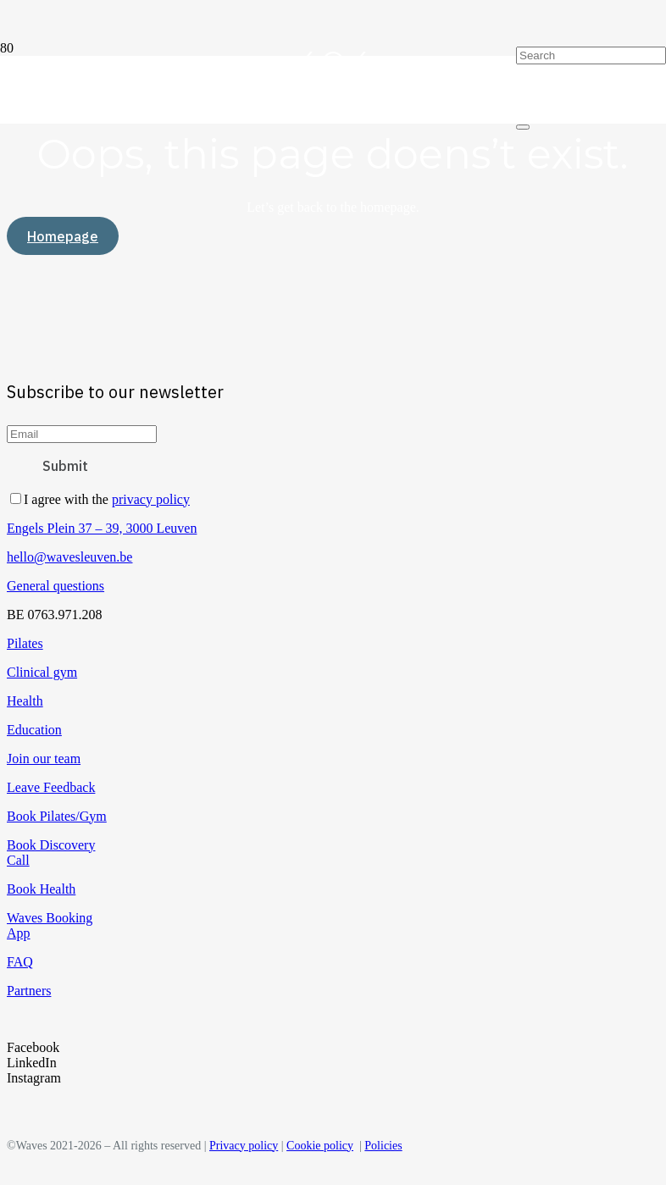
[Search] (591, 55)
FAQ (20, 962)
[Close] (523, 127)
